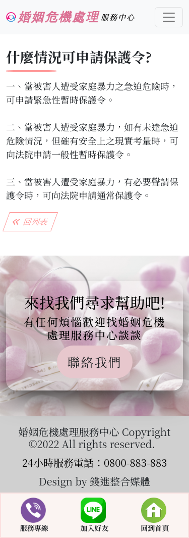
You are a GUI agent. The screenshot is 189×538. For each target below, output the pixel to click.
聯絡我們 (94, 362)
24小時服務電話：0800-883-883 (94, 462)
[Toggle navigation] (169, 17)
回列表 (30, 221)
